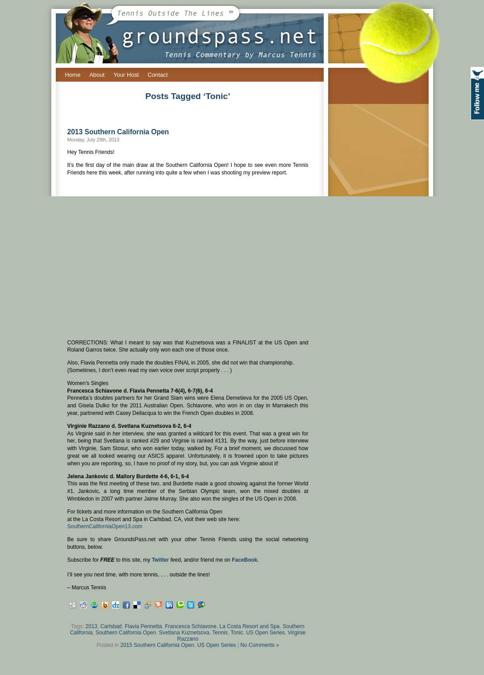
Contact (158, 74)
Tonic (236, 632)
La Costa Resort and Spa (250, 626)
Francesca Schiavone (190, 626)
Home (73, 74)
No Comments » (259, 645)
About (96, 74)
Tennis (220, 632)
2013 (91, 626)
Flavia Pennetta (143, 626)
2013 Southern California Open (118, 132)
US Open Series (265, 632)
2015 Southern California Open (157, 645)
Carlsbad (111, 626)
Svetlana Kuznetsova (184, 632)
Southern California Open (126, 632)
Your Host (126, 74)
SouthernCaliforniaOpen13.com (104, 526)
